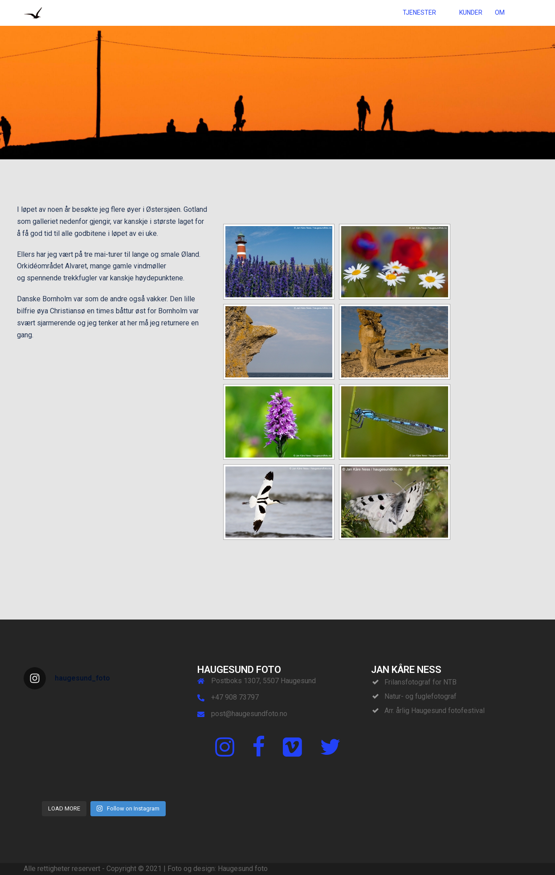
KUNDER (470, 12)
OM (500, 12)
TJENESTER (419, 12)
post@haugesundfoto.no (249, 713)
